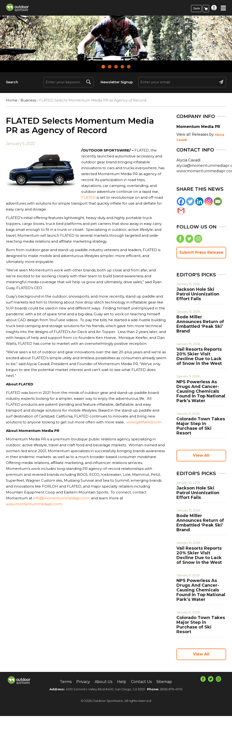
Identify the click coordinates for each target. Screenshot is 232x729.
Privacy (83, 681)
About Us (103, 681)
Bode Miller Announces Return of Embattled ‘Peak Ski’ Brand (200, 324)
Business (28, 100)
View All (201, 455)
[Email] (218, 201)
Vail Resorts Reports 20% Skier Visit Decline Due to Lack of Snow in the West (199, 356)
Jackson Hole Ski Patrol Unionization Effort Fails (197, 294)
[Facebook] (181, 201)
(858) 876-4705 (171, 689)
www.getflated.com (144, 422)
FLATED (88, 197)
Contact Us (141, 681)
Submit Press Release (201, 252)
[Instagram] (208, 201)
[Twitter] (190, 201)
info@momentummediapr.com (61, 498)
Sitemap (164, 681)
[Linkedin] (199, 201)
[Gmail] (181, 210)
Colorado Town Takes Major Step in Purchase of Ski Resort (200, 426)
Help (121, 681)
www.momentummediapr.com (34, 504)
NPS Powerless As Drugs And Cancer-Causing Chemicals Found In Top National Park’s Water (200, 391)
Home (11, 100)
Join (196, 8)
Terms (66, 681)
